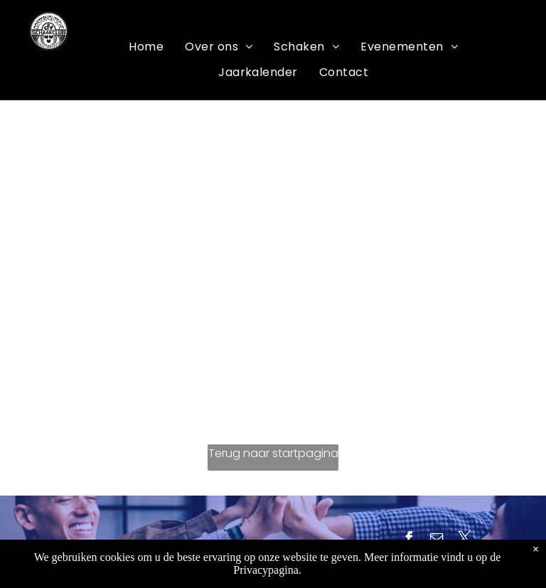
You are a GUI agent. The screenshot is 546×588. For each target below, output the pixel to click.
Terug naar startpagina (273, 453)
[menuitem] (146, 46)
